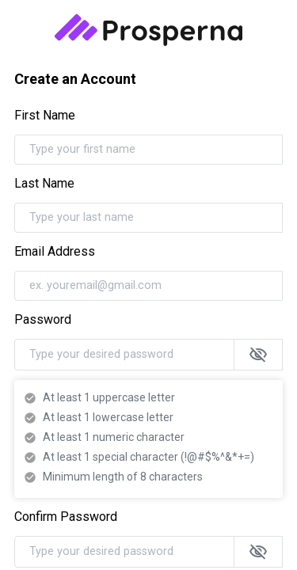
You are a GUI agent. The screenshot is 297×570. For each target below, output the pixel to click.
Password (42, 319)
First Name (44, 115)
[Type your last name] (148, 218)
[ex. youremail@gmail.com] (148, 286)
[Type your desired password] (124, 354)
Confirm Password (65, 516)
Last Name (44, 183)
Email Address (54, 251)
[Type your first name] (148, 150)
